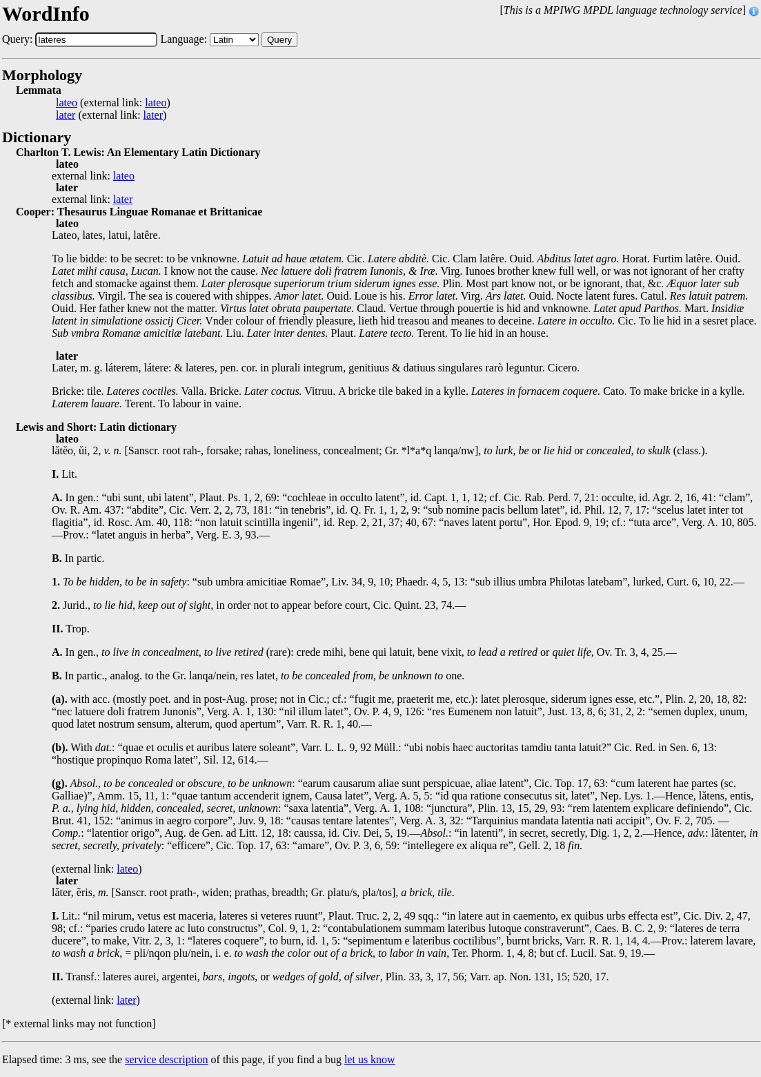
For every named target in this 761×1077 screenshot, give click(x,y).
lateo (66, 102)
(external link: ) (113, 102)
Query (279, 40)
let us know (369, 1059)
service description (166, 1059)
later (65, 115)
